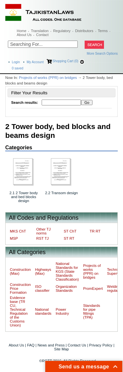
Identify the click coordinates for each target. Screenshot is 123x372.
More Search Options (102, 53)
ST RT (69, 238)
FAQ (30, 345)
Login (16, 62)
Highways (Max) (43, 271)
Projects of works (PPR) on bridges (48, 78)
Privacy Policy (101, 345)
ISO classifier (42, 288)
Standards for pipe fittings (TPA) (91, 311)
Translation (40, 31)
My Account (35, 62)
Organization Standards (66, 288)
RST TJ (42, 238)
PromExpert (93, 288)
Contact (42, 35)
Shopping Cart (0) (65, 61)
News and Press (51, 345)
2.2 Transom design (61, 193)
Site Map (61, 349)
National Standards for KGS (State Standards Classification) (67, 271)
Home (21, 31)
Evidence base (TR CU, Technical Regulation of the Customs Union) (19, 311)
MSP (14, 238)
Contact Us (77, 345)
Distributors (84, 31)
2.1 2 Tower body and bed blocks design (24, 197)
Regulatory (62, 31)
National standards (43, 311)
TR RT (95, 231)
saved (17, 68)
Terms (103, 31)
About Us (24, 35)
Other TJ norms (43, 231)
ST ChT (70, 231)
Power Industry (62, 311)
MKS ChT (18, 231)
